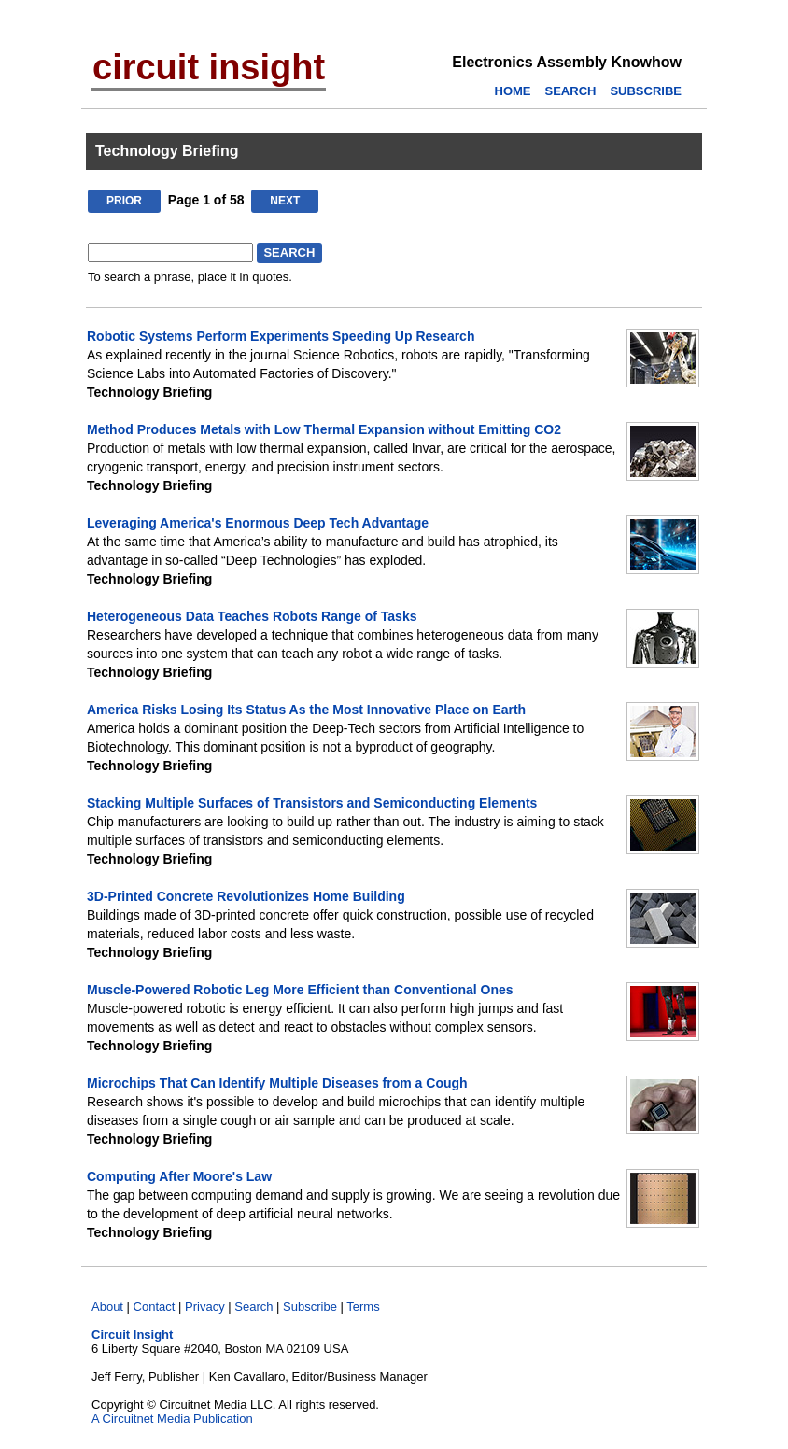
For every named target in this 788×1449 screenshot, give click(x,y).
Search (253, 1307)
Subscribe (310, 1307)
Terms (362, 1307)
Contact (155, 1307)
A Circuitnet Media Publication (172, 1419)
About (107, 1307)
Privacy (205, 1307)
